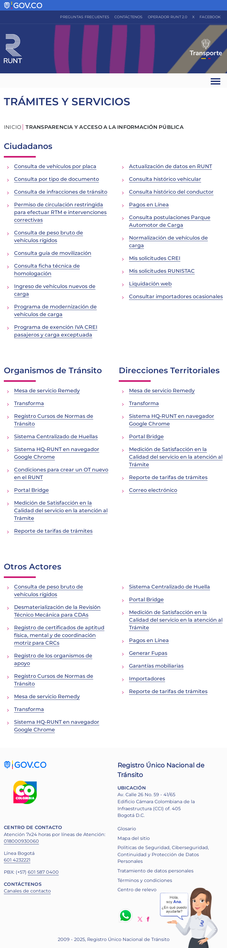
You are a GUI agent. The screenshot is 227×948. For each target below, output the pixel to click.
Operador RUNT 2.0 (167, 17)
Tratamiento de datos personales (155, 871)
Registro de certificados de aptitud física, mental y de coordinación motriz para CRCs (59, 635)
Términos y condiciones (144, 880)
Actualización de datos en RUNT (170, 166)
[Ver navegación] (216, 80)
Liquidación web (150, 284)
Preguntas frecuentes (84, 17)
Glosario (126, 829)
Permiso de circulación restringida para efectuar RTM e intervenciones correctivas (60, 212)
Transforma (29, 403)
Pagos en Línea (149, 205)
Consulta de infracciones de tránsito (60, 192)
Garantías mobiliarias (156, 666)
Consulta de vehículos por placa (55, 166)
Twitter (140, 919)
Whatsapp (126, 915)
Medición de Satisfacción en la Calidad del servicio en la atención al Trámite (61, 510)
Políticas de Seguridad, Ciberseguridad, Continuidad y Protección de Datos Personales (163, 854)
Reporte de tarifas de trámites (53, 531)
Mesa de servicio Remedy (47, 391)
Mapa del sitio (133, 838)
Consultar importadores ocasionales (176, 296)
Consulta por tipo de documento (56, 179)
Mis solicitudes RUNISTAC (162, 271)
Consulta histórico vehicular (165, 179)
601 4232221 (17, 860)
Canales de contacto (27, 891)
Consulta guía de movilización (52, 253)
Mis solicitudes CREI (154, 258)
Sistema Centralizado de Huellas (56, 436)
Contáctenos (128, 17)
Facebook (210, 17)
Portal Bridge (31, 490)
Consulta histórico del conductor (171, 192)
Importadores (147, 679)
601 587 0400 (43, 872)
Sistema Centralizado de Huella (169, 587)
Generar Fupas (148, 653)
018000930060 (21, 841)
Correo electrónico (153, 490)
